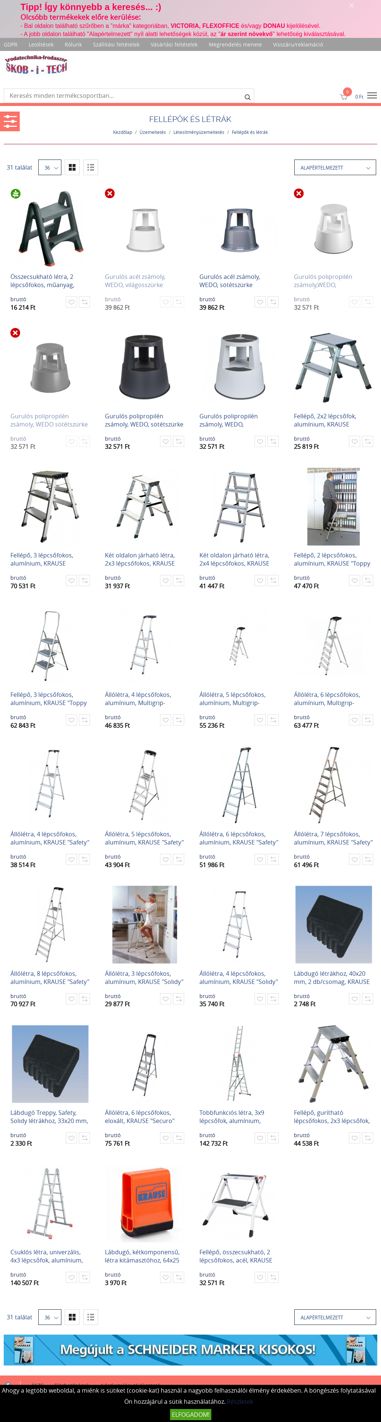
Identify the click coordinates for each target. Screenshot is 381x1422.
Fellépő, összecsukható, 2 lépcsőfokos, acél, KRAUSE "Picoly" (235, 1257)
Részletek (240, 1401)
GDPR (10, 44)
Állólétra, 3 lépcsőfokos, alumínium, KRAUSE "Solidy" (144, 977)
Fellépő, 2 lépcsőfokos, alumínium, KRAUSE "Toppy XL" (332, 560)
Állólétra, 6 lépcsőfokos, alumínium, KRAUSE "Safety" (238, 838)
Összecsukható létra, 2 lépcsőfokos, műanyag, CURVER (42, 282)
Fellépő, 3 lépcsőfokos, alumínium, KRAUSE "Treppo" (41, 560)
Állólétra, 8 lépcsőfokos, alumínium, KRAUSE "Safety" (49, 977)
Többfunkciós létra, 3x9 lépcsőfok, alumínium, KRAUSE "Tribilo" (231, 1118)
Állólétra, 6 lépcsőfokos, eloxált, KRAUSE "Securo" (140, 1117)
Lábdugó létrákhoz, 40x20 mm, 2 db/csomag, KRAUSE (332, 977)
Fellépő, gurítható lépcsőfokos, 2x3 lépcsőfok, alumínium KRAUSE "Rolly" (332, 1118)
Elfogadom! (190, 1414)
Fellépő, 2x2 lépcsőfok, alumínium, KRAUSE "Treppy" (325, 421)
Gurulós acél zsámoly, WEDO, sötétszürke (229, 281)
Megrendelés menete (235, 44)
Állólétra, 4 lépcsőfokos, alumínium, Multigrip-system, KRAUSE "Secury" (140, 700)
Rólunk (73, 44)
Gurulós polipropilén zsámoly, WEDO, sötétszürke (144, 420)
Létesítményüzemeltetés (198, 132)
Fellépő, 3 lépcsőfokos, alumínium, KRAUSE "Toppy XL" (48, 700)
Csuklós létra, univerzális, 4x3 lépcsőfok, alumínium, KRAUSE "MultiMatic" (46, 1257)
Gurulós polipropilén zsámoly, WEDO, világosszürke (228, 421)
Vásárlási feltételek (174, 44)
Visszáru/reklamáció (298, 44)
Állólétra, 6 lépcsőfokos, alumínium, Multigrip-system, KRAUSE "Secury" (329, 700)
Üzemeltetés (153, 132)
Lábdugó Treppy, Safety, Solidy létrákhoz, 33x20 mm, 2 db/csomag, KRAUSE (49, 1118)
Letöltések (41, 44)
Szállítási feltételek (116, 44)
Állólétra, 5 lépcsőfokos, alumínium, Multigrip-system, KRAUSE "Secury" (234, 700)
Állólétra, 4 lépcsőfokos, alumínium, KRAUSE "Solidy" (238, 977)
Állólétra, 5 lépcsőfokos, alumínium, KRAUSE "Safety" (144, 838)
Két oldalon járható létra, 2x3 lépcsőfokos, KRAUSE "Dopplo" (140, 560)
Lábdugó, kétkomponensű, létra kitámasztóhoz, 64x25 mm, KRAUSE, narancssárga (144, 1257)
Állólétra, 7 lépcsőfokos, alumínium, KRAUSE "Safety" (333, 838)
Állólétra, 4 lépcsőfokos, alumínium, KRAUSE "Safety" (49, 838)
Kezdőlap (122, 132)
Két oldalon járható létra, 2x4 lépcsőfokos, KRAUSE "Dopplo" (234, 560)
